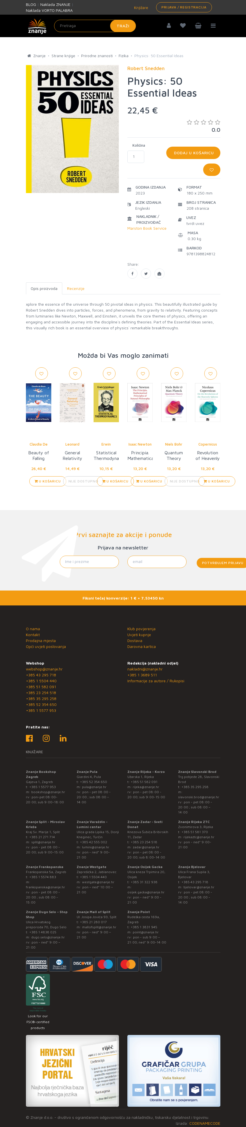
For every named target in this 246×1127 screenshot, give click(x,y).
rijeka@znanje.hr (146, 787)
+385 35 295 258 (41, 698)
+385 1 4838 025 (42, 932)
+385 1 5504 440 (41, 680)
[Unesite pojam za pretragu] (95, 26)
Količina (138, 145)
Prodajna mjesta (41, 640)
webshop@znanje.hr (44, 669)
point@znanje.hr (146, 932)
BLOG (31, 4)
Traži (123, 25)
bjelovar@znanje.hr (198, 887)
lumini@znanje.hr (95, 847)
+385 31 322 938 (144, 882)
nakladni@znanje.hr (145, 669)
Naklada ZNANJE (55, 4)
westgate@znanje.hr (98, 882)
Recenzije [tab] (76, 288)
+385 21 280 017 (93, 922)
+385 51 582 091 (41, 686)
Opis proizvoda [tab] (44, 288)
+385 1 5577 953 (41, 710)
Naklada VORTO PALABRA (49, 10)
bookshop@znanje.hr (48, 792)
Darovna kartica (141, 646)
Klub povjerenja (141, 628)
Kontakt (33, 634)
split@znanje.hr (43, 842)
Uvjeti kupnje (139, 634)
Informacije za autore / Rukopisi (155, 680)
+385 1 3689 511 (142, 674)
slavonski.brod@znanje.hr (198, 797)
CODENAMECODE (204, 1123)
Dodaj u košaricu (193, 152)
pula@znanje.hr (94, 787)
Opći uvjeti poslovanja (46, 646)
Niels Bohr (173, 444)
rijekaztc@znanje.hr (198, 837)
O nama (33, 628)
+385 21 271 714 (42, 837)
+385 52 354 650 (41, 704)
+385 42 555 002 (93, 842)
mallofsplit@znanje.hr (99, 927)
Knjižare (140, 7)
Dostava (134, 640)
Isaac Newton (140, 444)
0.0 (203, 126)
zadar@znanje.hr (146, 847)
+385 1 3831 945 (144, 927)
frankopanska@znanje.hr (45, 887)
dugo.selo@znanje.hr (48, 937)
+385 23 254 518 (41, 692)
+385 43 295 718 (41, 674)
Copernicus (207, 444)
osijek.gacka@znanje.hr (146, 892)
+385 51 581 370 (194, 832)
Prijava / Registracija (183, 7)
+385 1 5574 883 (42, 877)
